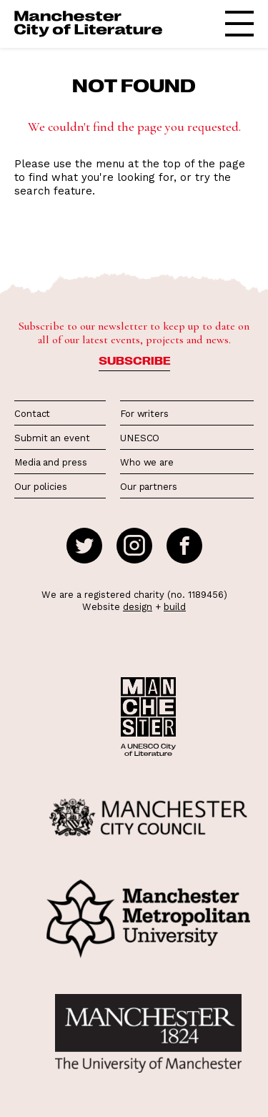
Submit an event (52, 438)
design (137, 606)
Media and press (50, 462)
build (175, 606)
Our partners (148, 486)
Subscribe (134, 360)
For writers (144, 413)
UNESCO (139, 438)
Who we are (147, 462)
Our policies (40, 486)
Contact (32, 413)
